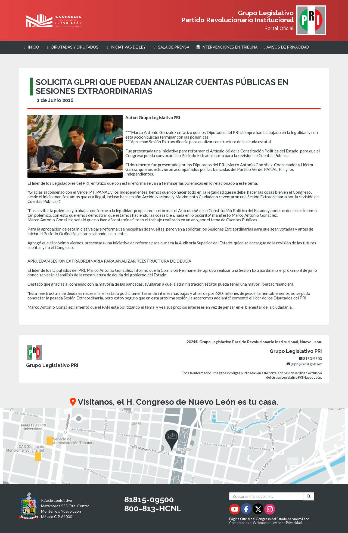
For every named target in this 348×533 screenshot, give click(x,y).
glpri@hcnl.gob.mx (306, 364)
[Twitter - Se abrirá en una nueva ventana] (258, 510)
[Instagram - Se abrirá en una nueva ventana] (269, 510)
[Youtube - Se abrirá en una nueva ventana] (235, 510)
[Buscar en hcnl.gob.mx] (266, 496)
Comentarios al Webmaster (250, 523)
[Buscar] (308, 496)
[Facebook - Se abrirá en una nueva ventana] (247, 510)
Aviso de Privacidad (287, 523)
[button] (174, 446)
